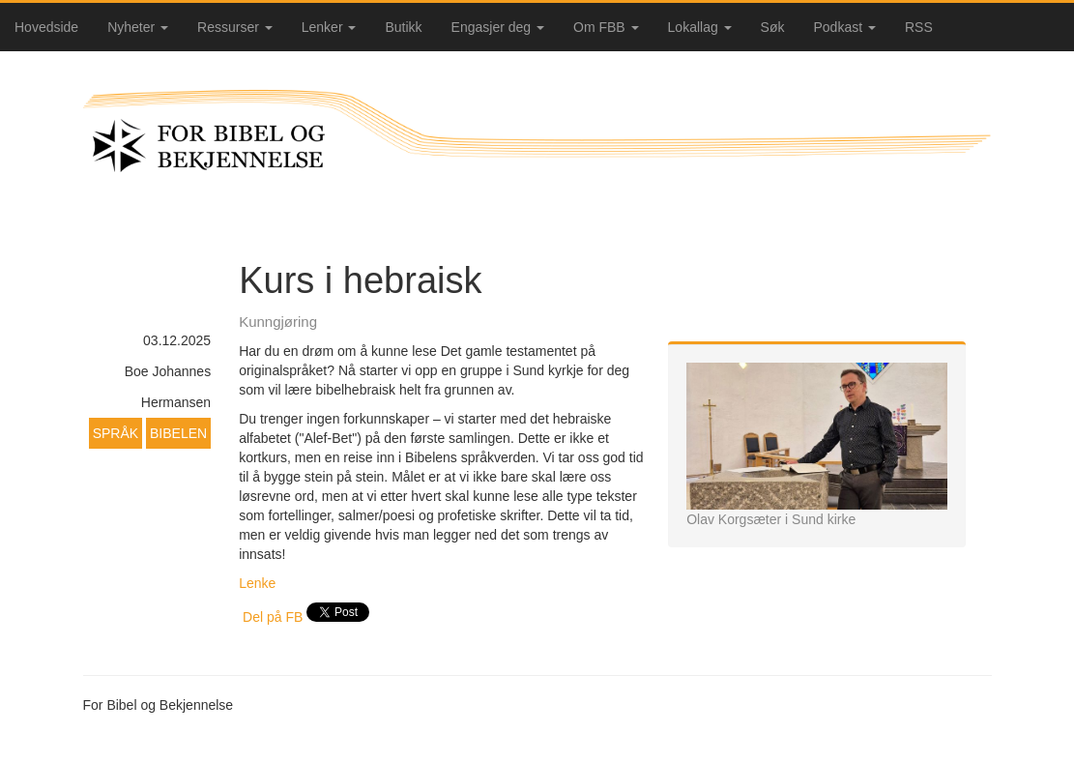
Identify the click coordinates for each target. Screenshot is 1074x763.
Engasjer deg (497, 27)
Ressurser (235, 27)
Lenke (259, 583)
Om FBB (606, 27)
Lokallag (700, 27)
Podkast (845, 27)
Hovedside (46, 27)
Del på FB (273, 617)
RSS (919, 27)
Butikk (403, 27)
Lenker (329, 27)
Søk (773, 27)
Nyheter (137, 27)
